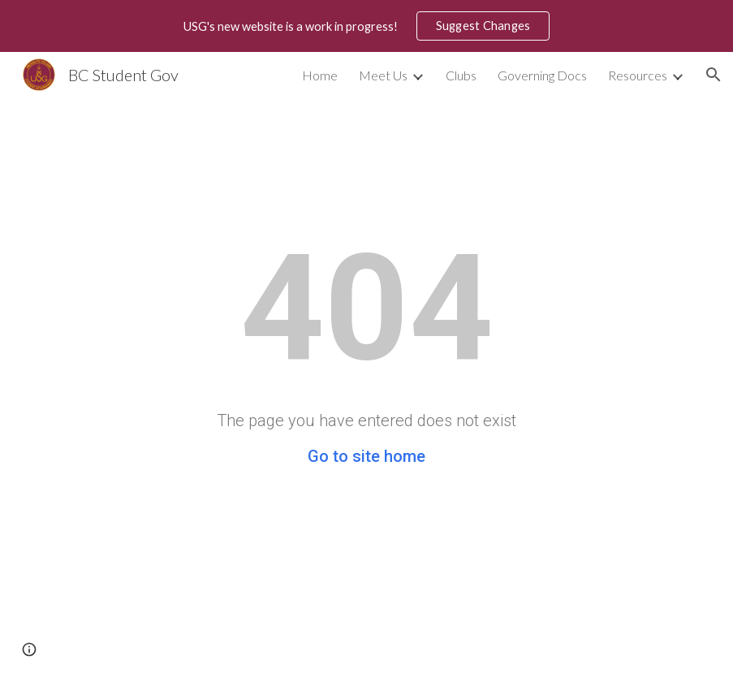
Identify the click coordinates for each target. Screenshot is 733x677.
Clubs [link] (461, 75)
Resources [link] (637, 75)
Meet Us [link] (383, 75)
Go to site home (366, 456)
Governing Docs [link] (542, 75)
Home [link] (320, 75)
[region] (366, 26)
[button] (713, 74)
